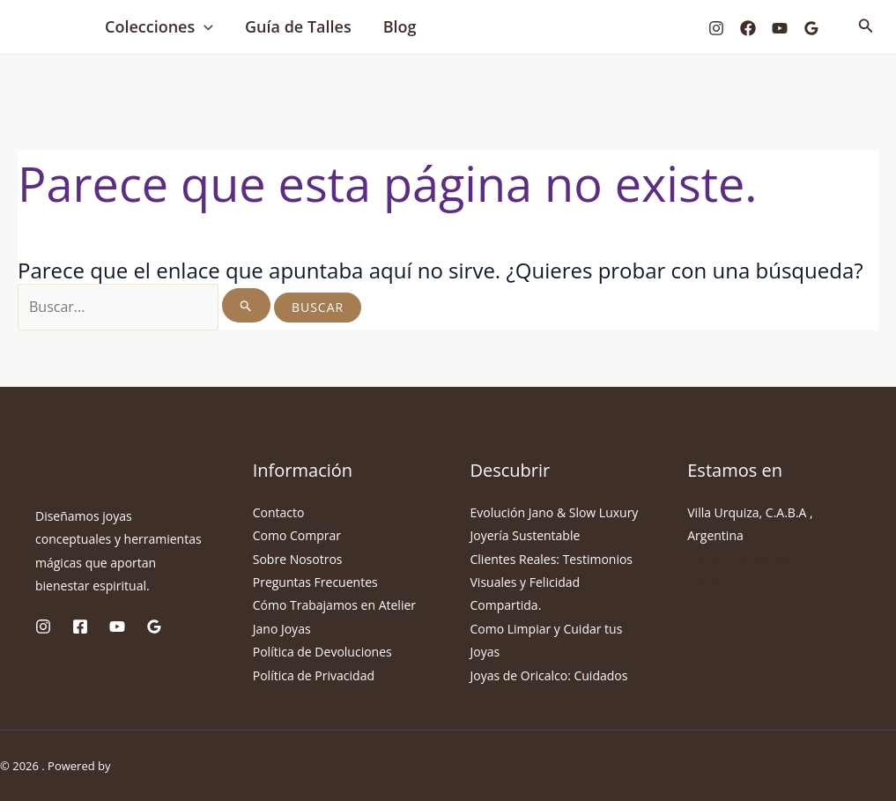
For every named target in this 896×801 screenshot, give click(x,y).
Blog (400, 26)
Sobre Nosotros (298, 559)
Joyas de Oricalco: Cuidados (549, 675)
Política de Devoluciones (322, 651)
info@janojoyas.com (745, 582)
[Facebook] (748, 28)
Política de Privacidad (313, 675)
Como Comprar (297, 535)
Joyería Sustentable (525, 535)
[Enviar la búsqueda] (246, 305)
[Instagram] (716, 28)
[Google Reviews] (811, 28)
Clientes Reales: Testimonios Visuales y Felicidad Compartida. (551, 582)
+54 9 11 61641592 (741, 559)
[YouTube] (780, 28)
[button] (204, 26)
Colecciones (159, 26)
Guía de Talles (298, 26)
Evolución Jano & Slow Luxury (554, 512)
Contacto (279, 512)
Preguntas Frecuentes (315, 582)
